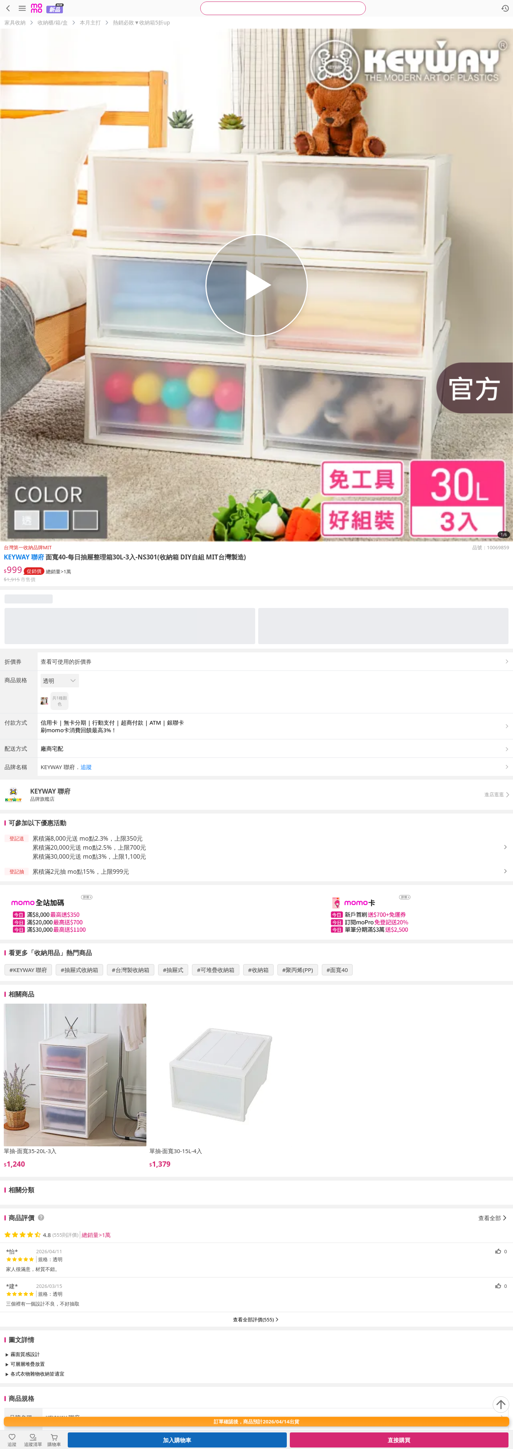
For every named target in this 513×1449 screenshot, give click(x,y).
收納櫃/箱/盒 (53, 22)
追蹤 (86, 767)
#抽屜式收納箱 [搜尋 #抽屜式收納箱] (79, 970)
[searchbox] (283, 8)
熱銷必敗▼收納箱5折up (141, 22)
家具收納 (15, 22)
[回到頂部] (501, 1404)
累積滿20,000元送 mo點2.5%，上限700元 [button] (89, 847)
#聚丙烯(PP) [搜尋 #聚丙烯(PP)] (297, 970)
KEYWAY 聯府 (24, 557)
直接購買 (399, 1440)
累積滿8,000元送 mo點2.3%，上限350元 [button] (87, 838)
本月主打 (90, 22)
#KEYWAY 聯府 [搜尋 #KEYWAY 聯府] (28, 970)
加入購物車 (177, 1440)
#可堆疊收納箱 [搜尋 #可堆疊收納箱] (215, 970)
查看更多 (256, 1390)
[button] (275, 767)
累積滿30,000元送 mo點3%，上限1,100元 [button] (89, 856)
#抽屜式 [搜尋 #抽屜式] (173, 970)
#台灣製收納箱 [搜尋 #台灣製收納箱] (130, 970)
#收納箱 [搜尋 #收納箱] (258, 970)
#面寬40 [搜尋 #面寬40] (337, 970)
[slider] (256, 912)
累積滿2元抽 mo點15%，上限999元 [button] (80, 871)
